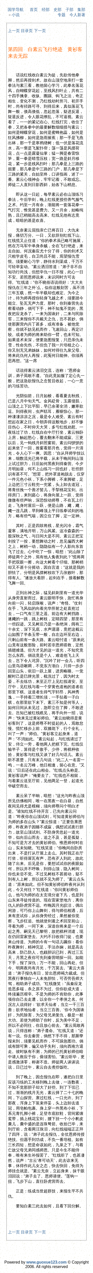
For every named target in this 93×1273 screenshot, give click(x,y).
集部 (81, 9)
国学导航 (16, 9)
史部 (58, 9)
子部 (69, 9)
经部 (46, 9)
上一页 (14, 31)
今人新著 (77, 15)
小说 (16, 15)
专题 (61, 15)
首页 (34, 9)
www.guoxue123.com (46, 1262)
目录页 (27, 31)
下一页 (40, 31)
